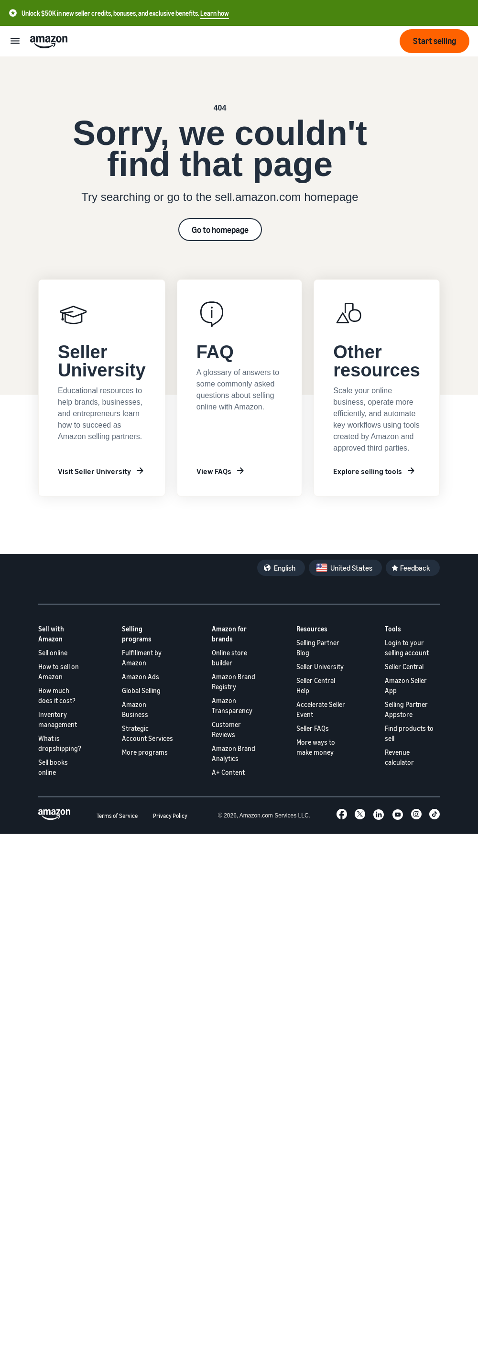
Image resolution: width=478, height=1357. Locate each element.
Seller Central (404, 666)
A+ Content (228, 772)
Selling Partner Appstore (406, 709)
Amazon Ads (140, 677)
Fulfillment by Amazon (142, 658)
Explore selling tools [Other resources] (367, 471)
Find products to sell (409, 733)
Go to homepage (220, 229)
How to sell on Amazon (58, 671)
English (284, 568)
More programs (145, 752)
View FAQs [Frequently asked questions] (213, 471)
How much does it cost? (57, 695)
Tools (393, 629)
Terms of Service (117, 815)
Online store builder (229, 658)
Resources (311, 629)
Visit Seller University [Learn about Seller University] (94, 471)
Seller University (320, 666)
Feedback (415, 568)
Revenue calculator (399, 757)
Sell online (52, 653)
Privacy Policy (170, 815)
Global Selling (141, 690)
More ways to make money (315, 747)
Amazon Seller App (406, 685)
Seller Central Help (315, 685)
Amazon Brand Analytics (233, 753)
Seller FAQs (312, 728)
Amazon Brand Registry (233, 682)
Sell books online (53, 767)
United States (351, 568)
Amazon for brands (229, 634)
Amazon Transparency (232, 705)
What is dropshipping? (59, 743)
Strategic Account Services (147, 733)
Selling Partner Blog (317, 648)
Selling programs (137, 634)
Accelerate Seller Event (320, 709)
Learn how (214, 13)
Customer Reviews (226, 729)
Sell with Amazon (51, 634)
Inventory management (57, 719)
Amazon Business (135, 709)
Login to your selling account (407, 648)
